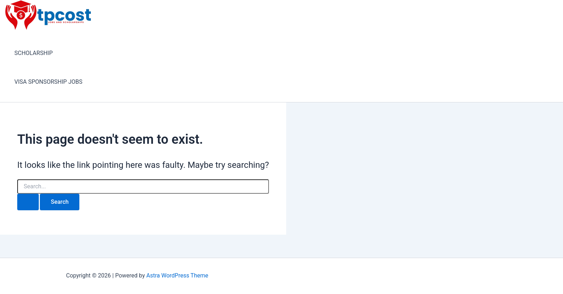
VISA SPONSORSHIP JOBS (48, 81)
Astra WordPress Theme (177, 275)
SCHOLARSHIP (33, 53)
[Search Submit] (28, 202)
